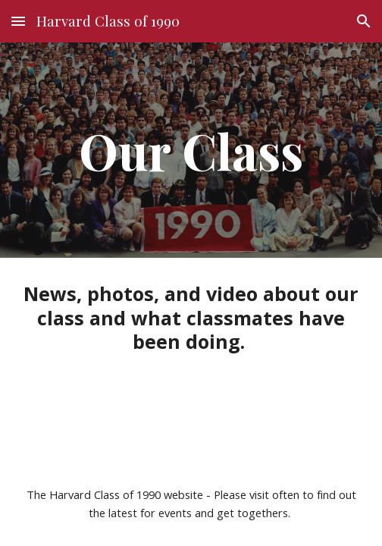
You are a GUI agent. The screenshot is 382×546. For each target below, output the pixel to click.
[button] (18, 21)
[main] (190, 150)
